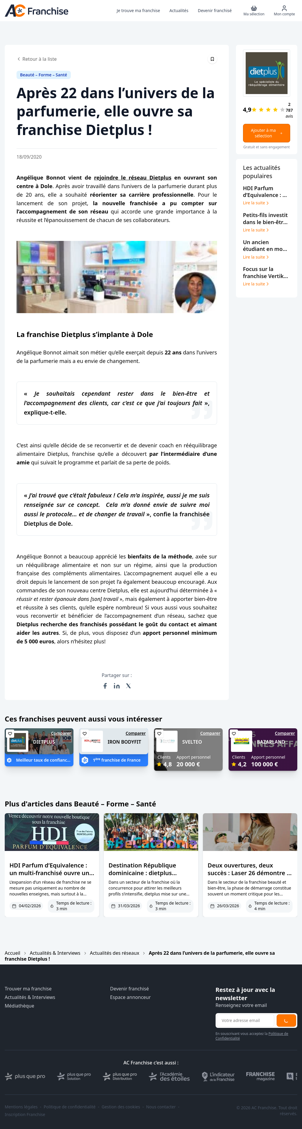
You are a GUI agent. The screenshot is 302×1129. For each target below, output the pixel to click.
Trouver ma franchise (28, 989)
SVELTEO (192, 742)
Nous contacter (160, 1107)
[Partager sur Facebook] (105, 686)
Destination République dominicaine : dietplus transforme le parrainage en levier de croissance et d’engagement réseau (149, 880)
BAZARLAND (271, 742)
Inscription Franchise (25, 1114)
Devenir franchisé (129, 989)
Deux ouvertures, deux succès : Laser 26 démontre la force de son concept (250, 873)
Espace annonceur (130, 997)
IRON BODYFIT (124, 742)
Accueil (12, 953)
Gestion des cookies (121, 1107)
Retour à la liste (37, 59)
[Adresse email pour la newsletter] (245, 1020)
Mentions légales (21, 1107)
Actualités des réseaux (114, 953)
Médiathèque (19, 1006)
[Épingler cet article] (212, 59)
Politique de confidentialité (70, 1107)
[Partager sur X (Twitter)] (128, 686)
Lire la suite (256, 203)
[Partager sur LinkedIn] (117, 686)
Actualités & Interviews (55, 953)
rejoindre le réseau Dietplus (132, 177)
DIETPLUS (44, 742)
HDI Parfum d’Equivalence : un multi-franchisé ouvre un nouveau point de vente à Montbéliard (49, 876)
